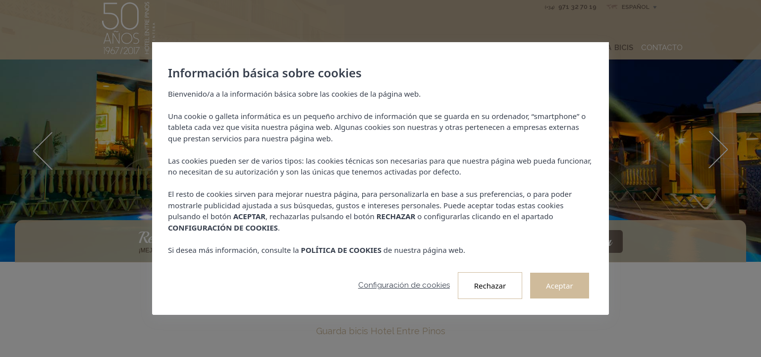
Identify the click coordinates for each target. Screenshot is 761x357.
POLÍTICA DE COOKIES (341, 250)
